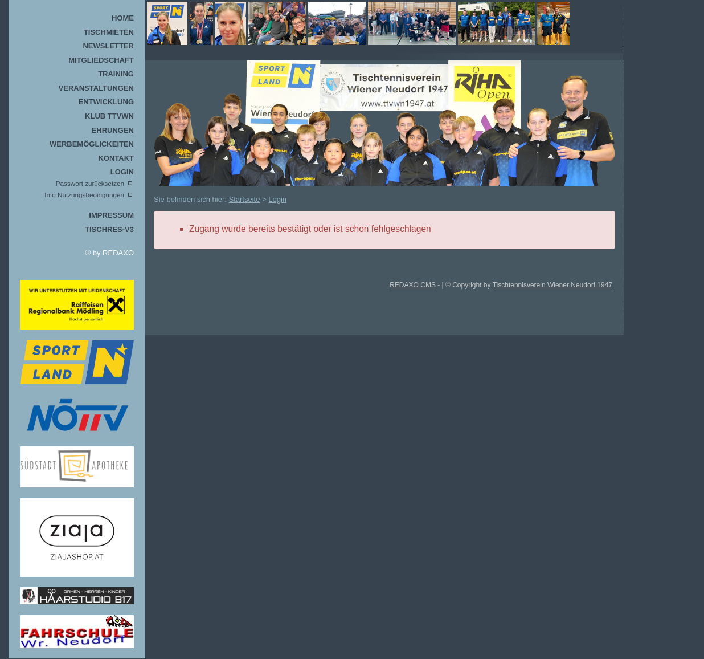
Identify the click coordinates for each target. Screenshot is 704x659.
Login (122, 172)
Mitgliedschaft (101, 60)
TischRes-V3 (109, 229)
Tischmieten (109, 32)
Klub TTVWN (109, 116)
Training (116, 74)
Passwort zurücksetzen (90, 183)
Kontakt (116, 158)
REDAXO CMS (413, 285)
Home (123, 18)
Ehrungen (113, 130)
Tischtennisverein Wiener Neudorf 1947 (552, 285)
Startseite (244, 199)
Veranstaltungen (96, 88)
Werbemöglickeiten (92, 144)
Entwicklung (106, 101)
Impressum (111, 215)
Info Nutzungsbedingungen (84, 194)
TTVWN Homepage (370, 23)
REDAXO (118, 253)
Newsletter (108, 46)
